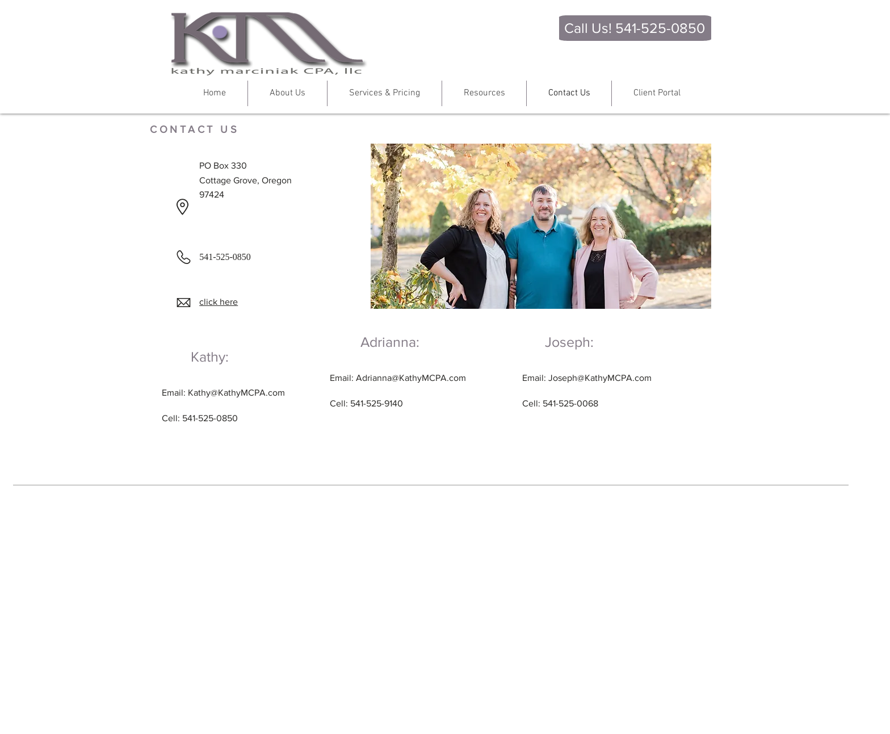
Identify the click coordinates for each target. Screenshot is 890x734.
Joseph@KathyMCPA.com (600, 378)
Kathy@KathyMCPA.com (236, 392)
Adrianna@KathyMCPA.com (411, 378)
